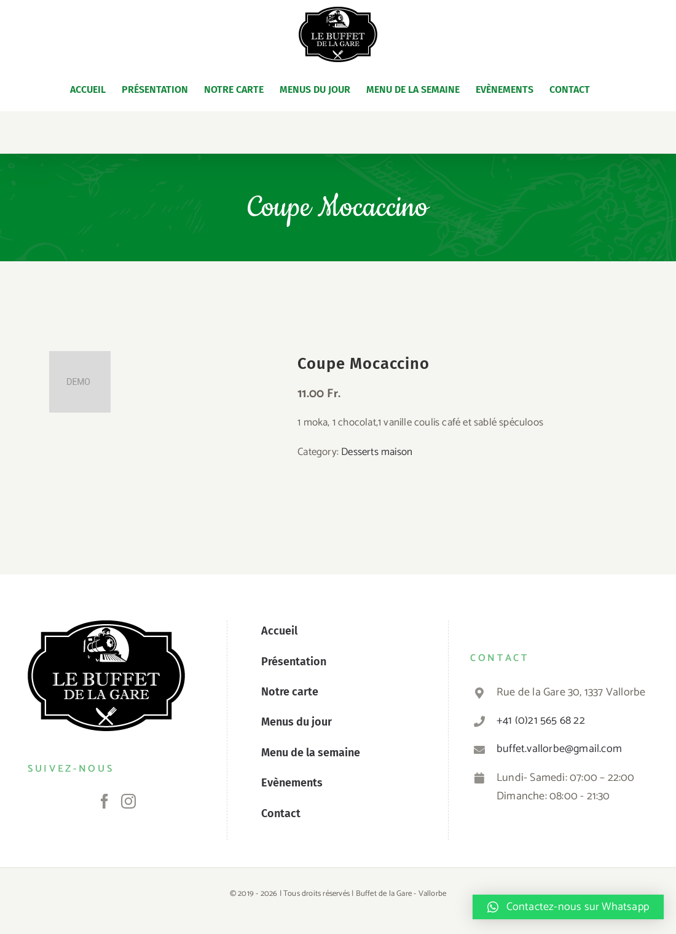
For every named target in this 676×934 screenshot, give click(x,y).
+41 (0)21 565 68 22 (541, 720)
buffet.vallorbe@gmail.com (559, 749)
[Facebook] (104, 801)
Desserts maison (376, 452)
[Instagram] (128, 801)
